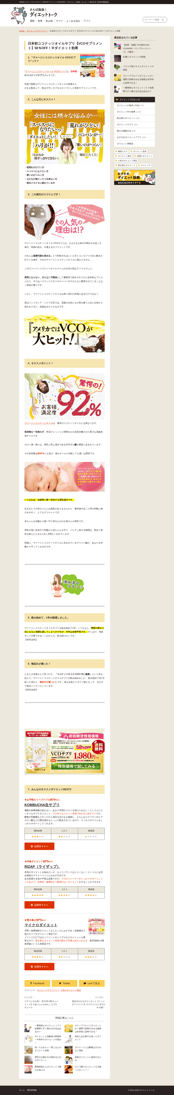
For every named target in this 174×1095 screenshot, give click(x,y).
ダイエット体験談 (125, 143)
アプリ (86, 21)
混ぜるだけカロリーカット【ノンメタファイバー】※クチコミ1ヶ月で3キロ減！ (88, 1004)
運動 (32, 21)
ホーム (22, 1090)
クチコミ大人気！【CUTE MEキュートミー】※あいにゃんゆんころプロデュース (41, 1004)
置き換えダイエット (126, 165)
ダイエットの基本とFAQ (130, 105)
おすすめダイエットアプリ (131, 137)
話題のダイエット (144, 156)
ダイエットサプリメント (37, 31)
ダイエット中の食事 (129, 112)
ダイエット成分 (124, 156)
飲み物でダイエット (128, 118)
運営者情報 (32, 1090)
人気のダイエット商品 (70, 990)
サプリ (59, 21)
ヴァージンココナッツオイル (38, 423)
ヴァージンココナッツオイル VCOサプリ (45, 71)
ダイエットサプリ (127, 124)
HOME (22, 31)
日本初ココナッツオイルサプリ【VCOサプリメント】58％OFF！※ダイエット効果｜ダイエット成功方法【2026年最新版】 (64, 2)
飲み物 (49, 21)
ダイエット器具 (140, 151)
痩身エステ (123, 151)
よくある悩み (73, 21)
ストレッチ (145, 165)
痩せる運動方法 (126, 131)
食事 (40, 21)
